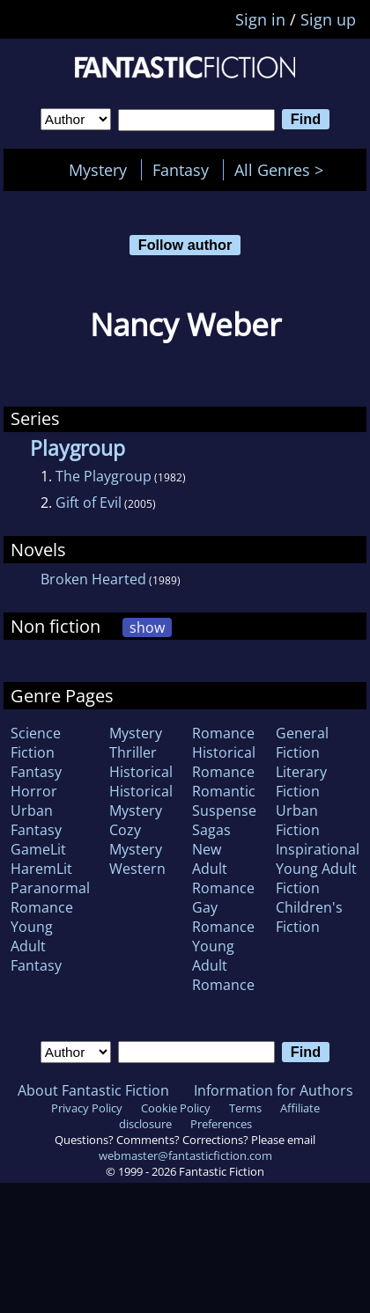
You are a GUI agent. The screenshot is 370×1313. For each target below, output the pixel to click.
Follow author (185, 245)
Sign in (260, 19)
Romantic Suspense (224, 800)
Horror (34, 791)
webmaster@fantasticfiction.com (185, 1155)
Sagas (211, 830)
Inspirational (317, 849)
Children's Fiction (309, 917)
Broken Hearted (93, 579)
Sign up (328, 19)
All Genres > (283, 169)
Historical (141, 771)
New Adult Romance (223, 869)
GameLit (38, 849)
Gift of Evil (89, 502)
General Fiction (302, 742)
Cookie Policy (176, 1108)
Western (137, 868)
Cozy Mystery (135, 839)
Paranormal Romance (50, 897)
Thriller (133, 752)
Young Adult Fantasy (36, 946)
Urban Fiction (298, 820)
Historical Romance (223, 762)
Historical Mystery (141, 800)
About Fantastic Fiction (93, 1090)
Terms (245, 1108)
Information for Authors (273, 1090)
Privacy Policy (86, 1108)
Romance (223, 733)
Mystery (98, 169)
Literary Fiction (301, 781)
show (147, 627)
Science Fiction (36, 742)
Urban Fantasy (36, 820)
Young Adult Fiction (316, 878)
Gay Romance (223, 917)
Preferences (221, 1124)
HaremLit (41, 868)
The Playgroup (104, 476)
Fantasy (180, 169)
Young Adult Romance (223, 965)
